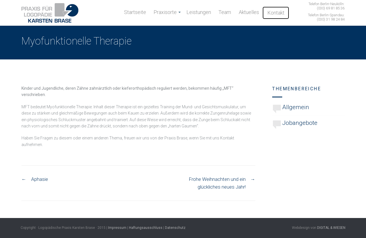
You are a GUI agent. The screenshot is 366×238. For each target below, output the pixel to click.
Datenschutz (175, 228)
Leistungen (198, 12)
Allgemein (295, 107)
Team (224, 12)
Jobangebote (299, 122)
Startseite (135, 12)
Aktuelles (249, 12)
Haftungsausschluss (145, 228)
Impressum (117, 228)
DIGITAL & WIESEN (331, 228)
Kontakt (276, 13)
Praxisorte (165, 12)
